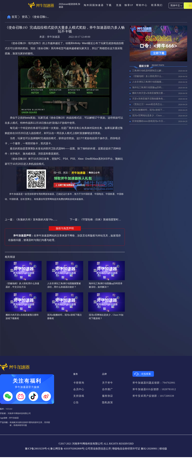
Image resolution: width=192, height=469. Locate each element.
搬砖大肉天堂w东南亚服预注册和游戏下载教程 (148, 93)
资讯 (25, 16)
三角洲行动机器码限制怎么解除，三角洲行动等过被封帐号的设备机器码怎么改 (148, 70)
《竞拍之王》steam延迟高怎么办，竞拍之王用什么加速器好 (148, 104)
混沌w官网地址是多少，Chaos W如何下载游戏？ (148, 115)
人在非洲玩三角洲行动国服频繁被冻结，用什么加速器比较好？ (148, 82)
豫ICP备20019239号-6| (37, 448)
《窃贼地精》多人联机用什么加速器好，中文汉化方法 (148, 76)
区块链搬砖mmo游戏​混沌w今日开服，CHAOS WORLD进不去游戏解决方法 (148, 121)
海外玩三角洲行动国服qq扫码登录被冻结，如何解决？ (148, 87)
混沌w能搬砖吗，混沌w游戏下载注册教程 (148, 110)
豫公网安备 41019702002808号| (67, 448)
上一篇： (31, 219)
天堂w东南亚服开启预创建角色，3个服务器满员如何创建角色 (148, 98)
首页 (14, 16)
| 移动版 (162, 448)
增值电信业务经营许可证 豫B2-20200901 (134, 448)
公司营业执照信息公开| (98, 448)
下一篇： (95, 219)
